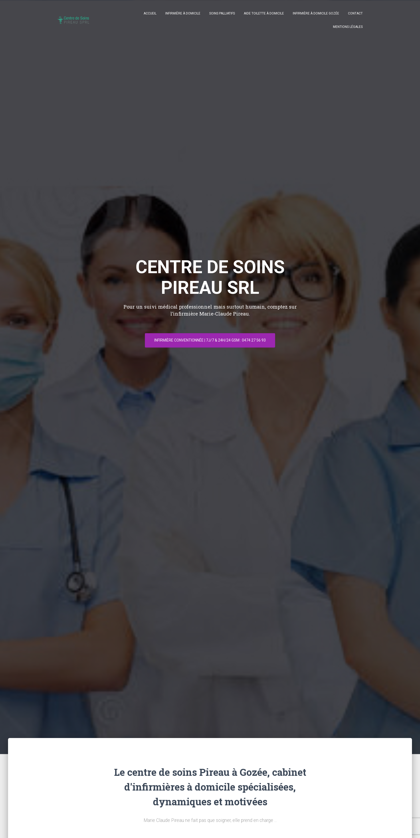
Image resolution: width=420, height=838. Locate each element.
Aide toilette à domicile (264, 13)
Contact (355, 13)
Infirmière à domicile (182, 13)
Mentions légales (348, 27)
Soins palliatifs (222, 13)
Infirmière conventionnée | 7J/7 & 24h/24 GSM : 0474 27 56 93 (210, 340)
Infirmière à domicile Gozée (316, 13)
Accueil (150, 13)
